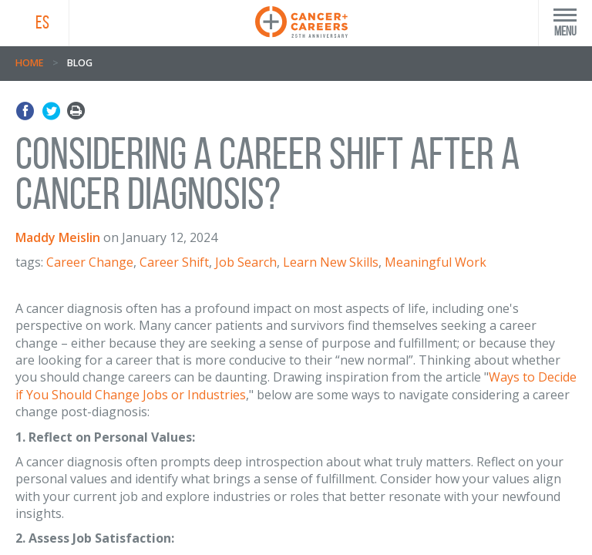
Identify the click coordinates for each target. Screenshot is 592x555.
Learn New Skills (330, 262)
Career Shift (174, 262)
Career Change (89, 262)
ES (42, 22)
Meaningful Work (435, 262)
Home (29, 62)
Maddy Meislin (57, 237)
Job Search (246, 262)
